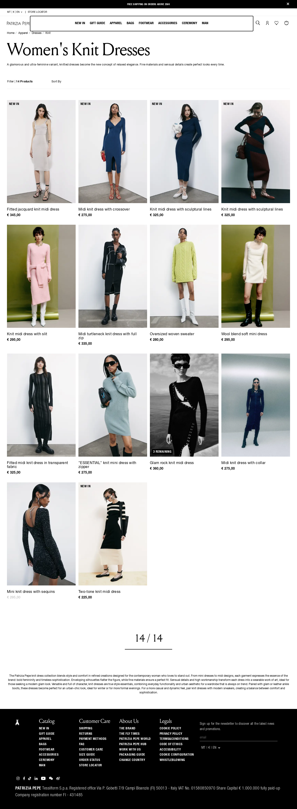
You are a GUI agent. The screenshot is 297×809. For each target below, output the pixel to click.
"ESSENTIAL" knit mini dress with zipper (107, 465)
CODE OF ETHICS (171, 744)
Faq (81, 744)
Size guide (87, 754)
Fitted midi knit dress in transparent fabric (37, 465)
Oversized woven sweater (172, 334)
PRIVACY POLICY (171, 733)
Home (10, 33)
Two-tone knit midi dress (99, 592)
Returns (85, 733)
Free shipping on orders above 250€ (148, 3)
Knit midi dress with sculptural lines (180, 209)
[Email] (239, 737)
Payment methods (93, 739)
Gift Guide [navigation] (97, 23)
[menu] (142, 23)
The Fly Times (129, 733)
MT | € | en (15, 12)
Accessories (167, 23)
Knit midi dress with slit (27, 334)
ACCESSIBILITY (170, 749)
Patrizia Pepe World (135, 739)
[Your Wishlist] (276, 24)
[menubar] (141, 23)
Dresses (37, 33)
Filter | (19, 81)
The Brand (127, 728)
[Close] (288, 4)
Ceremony (189, 23)
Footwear (146, 23)
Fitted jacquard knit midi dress (33, 209)
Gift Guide (47, 733)
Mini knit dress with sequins (31, 592)
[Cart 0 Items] (287, 23)
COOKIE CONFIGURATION (177, 754)
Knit (48, 33)
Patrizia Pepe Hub (133, 744)
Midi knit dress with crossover (104, 209)
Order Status (89, 760)
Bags (130, 23)
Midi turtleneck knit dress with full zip (107, 336)
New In (80, 23)
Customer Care (91, 749)
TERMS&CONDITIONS (174, 739)
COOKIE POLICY (170, 728)
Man (205, 23)
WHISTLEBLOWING (172, 760)
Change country (132, 760)
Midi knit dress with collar (243, 463)
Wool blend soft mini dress (244, 334)
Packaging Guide (132, 754)
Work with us (130, 749)
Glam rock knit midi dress (172, 463)
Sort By (56, 81)
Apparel (116, 23)
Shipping (85, 728)
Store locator (90, 765)
